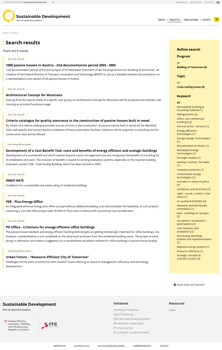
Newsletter (196, 2)
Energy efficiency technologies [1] (187, 132)
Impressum (60, 345)
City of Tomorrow (123, 314)
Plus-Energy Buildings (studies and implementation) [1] (194, 239)
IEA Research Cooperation (129, 323)
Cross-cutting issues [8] (191, 87)
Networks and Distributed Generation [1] (192, 207)
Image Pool (182, 2)
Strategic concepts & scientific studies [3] (189, 257)
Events (206, 19)
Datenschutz (81, 345)
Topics (161, 19)
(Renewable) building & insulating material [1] (190, 108)
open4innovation (13, 2)
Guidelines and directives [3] (193, 189)
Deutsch (209, 2)
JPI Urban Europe (123, 328)
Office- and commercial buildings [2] (190, 120)
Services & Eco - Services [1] (193, 126)
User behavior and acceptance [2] (187, 230)
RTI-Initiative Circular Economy (131, 332)
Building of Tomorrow (126, 309)
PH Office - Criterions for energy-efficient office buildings (50, 227)
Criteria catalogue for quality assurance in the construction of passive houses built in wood (77, 120)
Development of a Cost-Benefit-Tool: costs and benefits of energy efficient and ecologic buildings (81, 150)
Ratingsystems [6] (187, 114)
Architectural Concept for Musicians (34, 95)
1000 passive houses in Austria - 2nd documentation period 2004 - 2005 (61, 65)
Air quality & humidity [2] (191, 201)
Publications (191, 19)
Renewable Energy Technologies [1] (187, 152)
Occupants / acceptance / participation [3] (191, 222)
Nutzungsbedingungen (111, 345)
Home (6, 32)
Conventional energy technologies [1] (189, 176)
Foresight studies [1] (189, 157)
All (178, 62)
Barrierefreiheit (142, 345)
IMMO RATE (15, 180)
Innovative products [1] (190, 169)
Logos (172, 309)
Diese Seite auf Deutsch (188, 284)
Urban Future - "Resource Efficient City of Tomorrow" (47, 257)
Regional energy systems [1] (193, 246)
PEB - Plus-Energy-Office (24, 201)
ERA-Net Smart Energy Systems (132, 318)
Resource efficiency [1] (190, 251)
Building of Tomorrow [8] (192, 67)
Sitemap (164, 345)
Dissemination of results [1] (193, 145)
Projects (174, 19)
